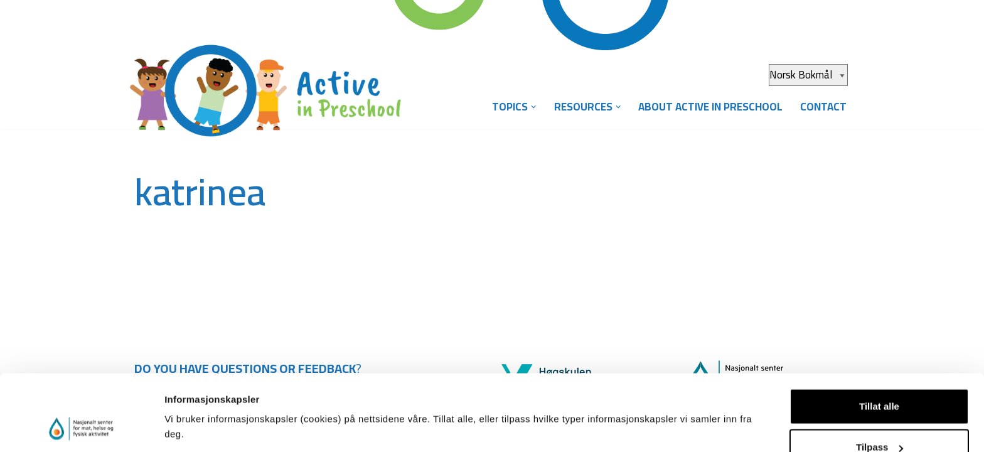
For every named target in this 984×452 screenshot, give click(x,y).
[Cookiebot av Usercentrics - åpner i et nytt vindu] (81, 427)
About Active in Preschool (710, 107)
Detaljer (182, 413)
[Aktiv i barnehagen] (272, 80)
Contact (823, 107)
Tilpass (879, 377)
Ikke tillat (879, 418)
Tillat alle (879, 336)
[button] (534, 107)
